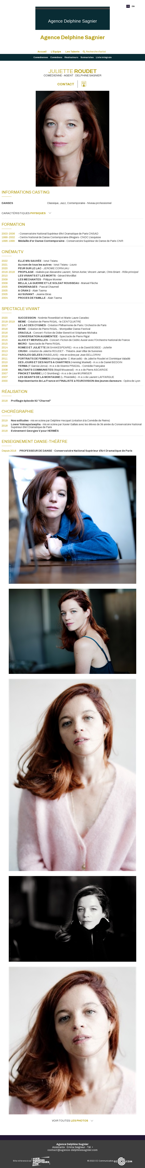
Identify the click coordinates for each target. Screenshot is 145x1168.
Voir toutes (72, 1120)
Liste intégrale (104, 57)
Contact (65, 84)
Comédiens (56, 57)
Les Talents (72, 51)
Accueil (42, 51)
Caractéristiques (26, 213)
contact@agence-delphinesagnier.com (72, 1150)
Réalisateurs (71, 57)
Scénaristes (87, 57)
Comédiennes (40, 57)
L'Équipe (56, 51)
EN (133, 6)
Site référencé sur (31, 1161)
